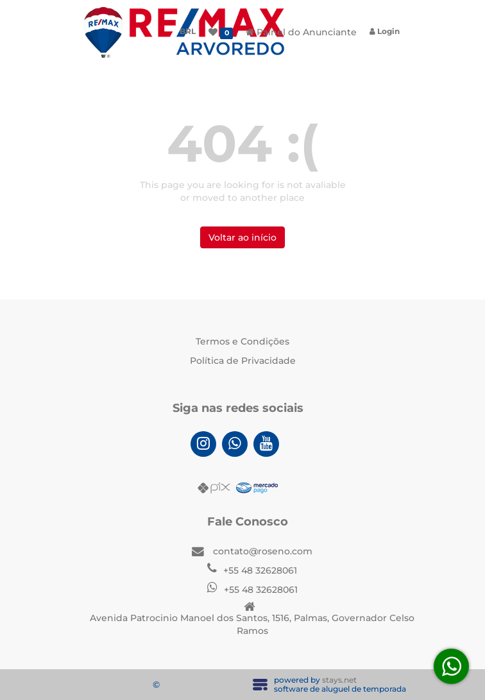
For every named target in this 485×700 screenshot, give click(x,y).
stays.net (339, 680)
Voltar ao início (242, 237)
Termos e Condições (242, 341)
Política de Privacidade (243, 360)
